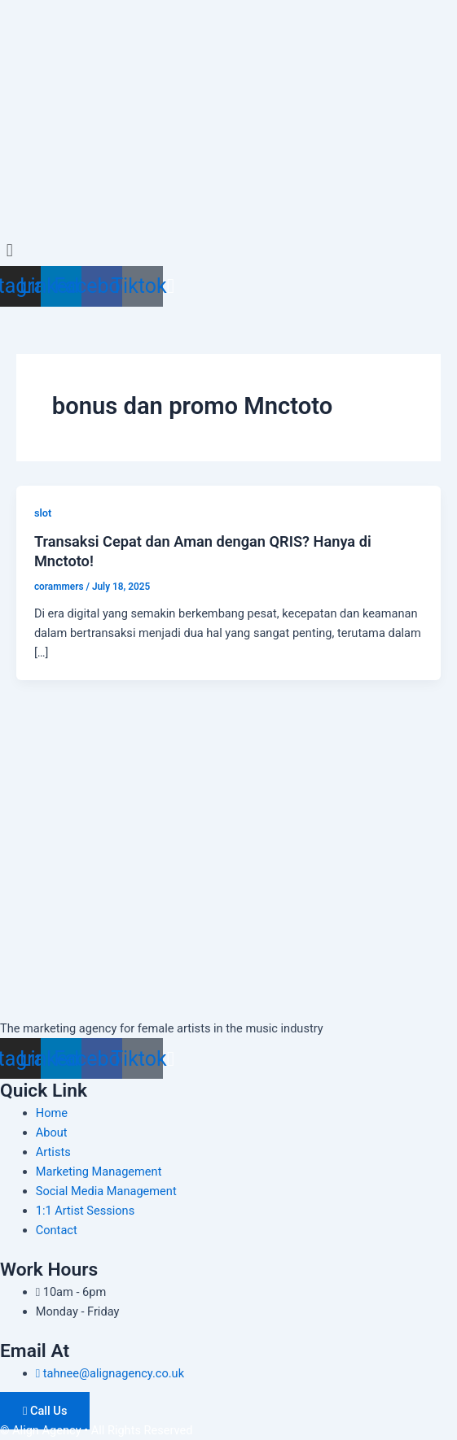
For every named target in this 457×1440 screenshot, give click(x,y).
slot (42, 513)
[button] (228, 250)
